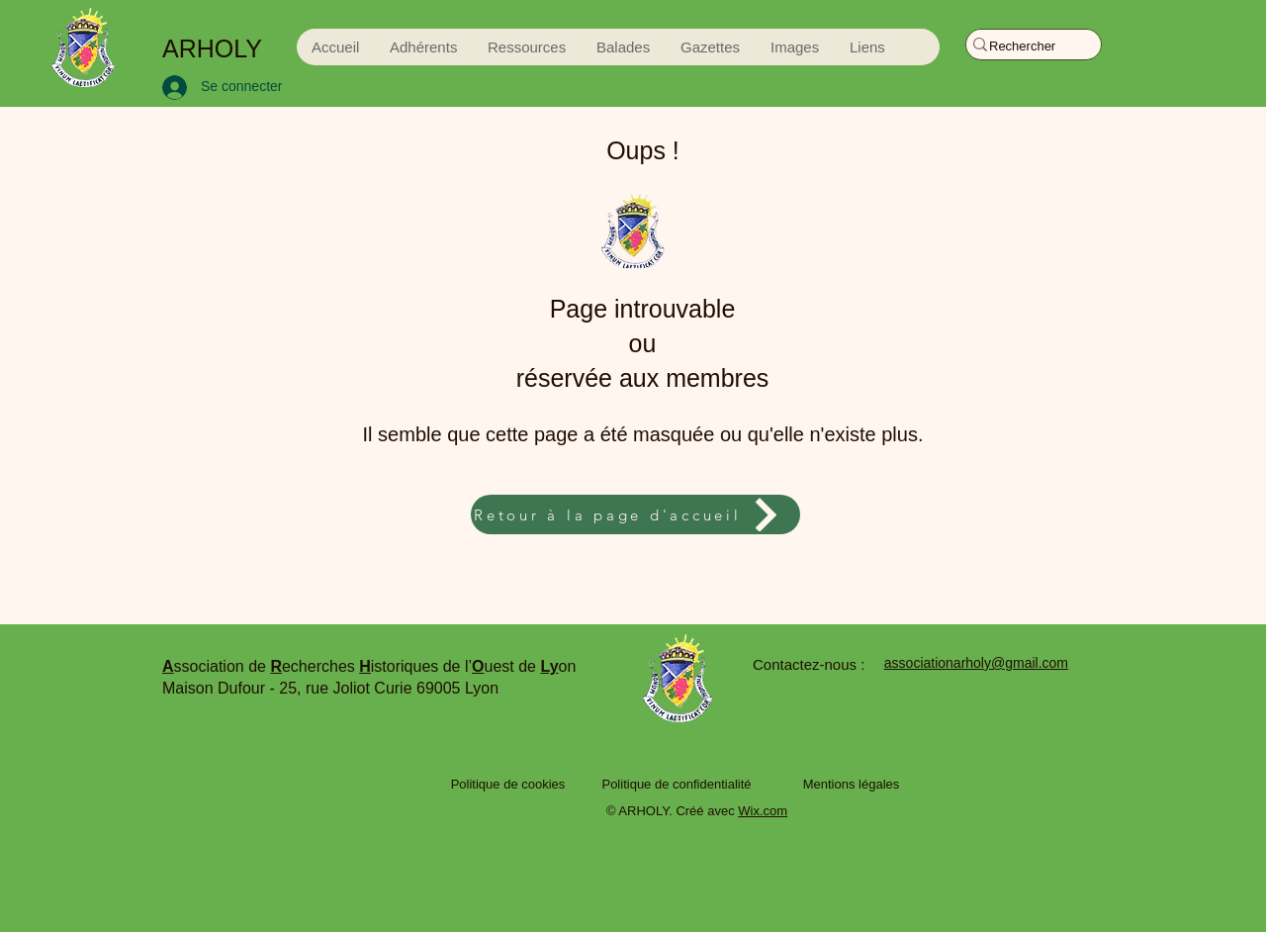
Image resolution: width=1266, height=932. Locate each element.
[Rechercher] (1024, 46)
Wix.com (762, 810)
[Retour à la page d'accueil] (635, 514)
